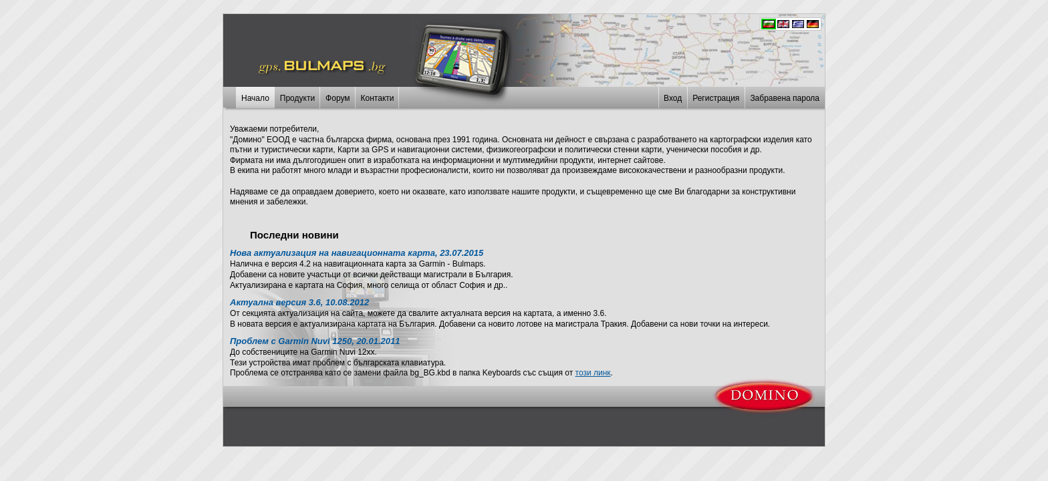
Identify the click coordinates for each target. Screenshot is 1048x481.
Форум (337, 98)
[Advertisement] (524, 422)
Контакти (377, 98)
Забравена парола (784, 98)
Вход (673, 98)
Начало (255, 98)
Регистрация (715, 98)
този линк (593, 372)
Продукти (297, 98)
